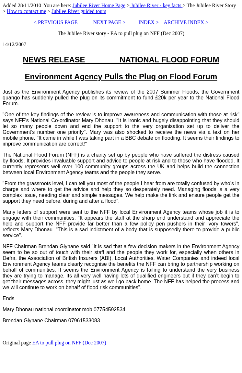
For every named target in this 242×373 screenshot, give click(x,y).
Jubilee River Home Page (99, 5)
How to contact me (26, 11)
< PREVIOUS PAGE (56, 22)
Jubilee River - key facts (156, 5)
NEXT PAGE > (109, 22)
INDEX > (148, 22)
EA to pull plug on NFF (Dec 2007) (69, 342)
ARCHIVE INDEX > (186, 22)
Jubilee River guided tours (79, 11)
